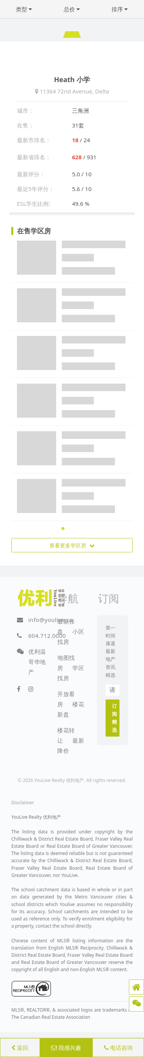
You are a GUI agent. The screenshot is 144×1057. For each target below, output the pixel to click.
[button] (136, 987)
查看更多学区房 (71, 545)
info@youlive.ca (50, 619)
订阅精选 (114, 718)
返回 (19, 1047)
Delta (102, 91)
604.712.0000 (47, 635)
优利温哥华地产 (37, 662)
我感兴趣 (66, 1047)
